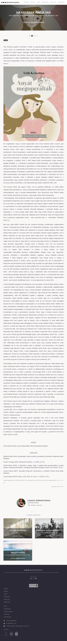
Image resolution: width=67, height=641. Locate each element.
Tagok (38, 2)
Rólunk (33, 2)
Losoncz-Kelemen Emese (33, 22)
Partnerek (6, 614)
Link (34, 462)
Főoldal (26, 2)
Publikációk (7, 609)
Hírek (5, 606)
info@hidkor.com (11, 623)
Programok (45, 2)
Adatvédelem (7, 617)
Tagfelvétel (61, 2)
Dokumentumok (8, 611)
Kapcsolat (53, 2)
